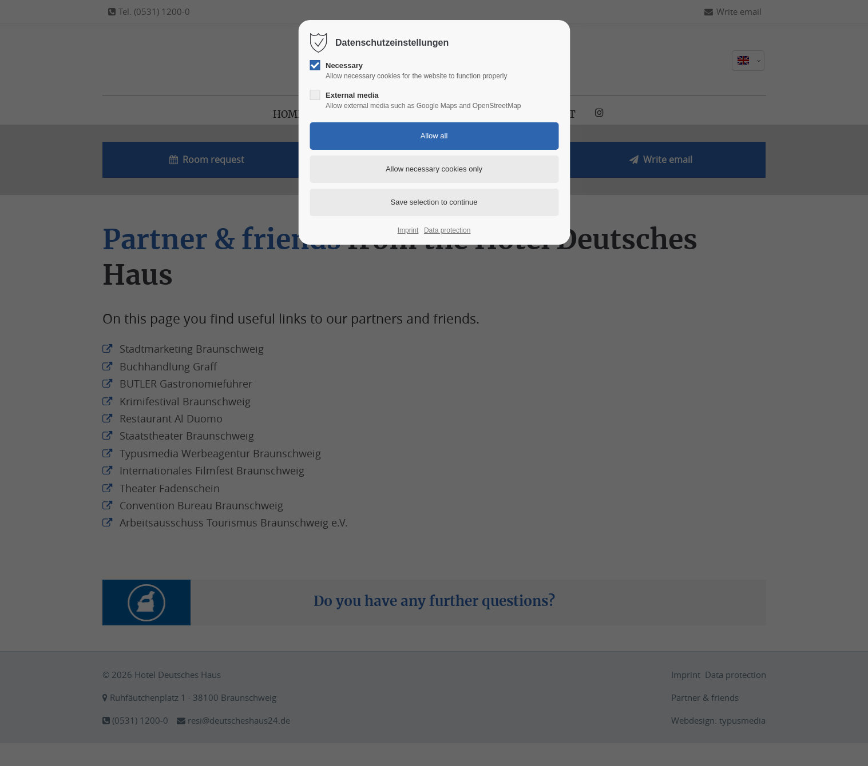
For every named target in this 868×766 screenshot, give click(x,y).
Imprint (408, 230)
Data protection (447, 230)
